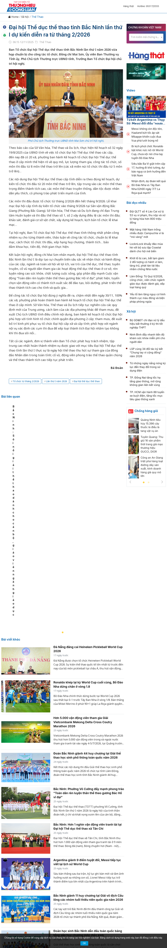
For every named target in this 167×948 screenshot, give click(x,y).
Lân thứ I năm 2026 (56, 381)
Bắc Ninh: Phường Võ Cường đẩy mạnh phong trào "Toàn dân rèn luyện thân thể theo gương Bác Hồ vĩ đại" (88, 661)
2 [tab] (148, 482)
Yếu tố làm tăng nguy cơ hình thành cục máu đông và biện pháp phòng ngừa (148, 298)
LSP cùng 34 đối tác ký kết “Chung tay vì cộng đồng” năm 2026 (146, 352)
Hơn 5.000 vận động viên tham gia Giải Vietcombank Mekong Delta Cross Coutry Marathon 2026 (82, 590)
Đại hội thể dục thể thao (87, 381)
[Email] (21, 903)
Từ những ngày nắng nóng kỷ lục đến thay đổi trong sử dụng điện (148, 367)
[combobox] (146, 37)
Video (131, 90)
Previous (130, 482)
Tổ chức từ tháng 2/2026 (26, 381)
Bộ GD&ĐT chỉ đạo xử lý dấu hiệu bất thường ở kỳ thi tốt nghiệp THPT (147, 324)
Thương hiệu (45, 877)
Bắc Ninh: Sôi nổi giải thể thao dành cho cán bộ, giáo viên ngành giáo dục (50, 482)
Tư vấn (127, 877)
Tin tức (17, 877)
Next (162, 482)
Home (13, 16)
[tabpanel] (64, 451)
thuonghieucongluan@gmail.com (70, 901)
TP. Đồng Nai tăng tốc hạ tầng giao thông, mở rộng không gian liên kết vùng (145, 381)
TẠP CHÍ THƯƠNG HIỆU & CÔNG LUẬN (82, 933)
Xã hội (25, 16)
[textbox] (146, 37)
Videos (150, 877)
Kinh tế (29, 877)
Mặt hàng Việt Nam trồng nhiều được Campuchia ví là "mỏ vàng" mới (147, 233)
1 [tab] (143, 482)
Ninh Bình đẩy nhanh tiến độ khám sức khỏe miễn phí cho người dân (147, 338)
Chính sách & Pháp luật (95, 877)
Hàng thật (128, 6)
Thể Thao (37, 16)
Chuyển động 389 (67, 877)
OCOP (116, 877)
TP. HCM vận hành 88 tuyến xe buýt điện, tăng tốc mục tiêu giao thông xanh (147, 395)
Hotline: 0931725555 (148, 6)
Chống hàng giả (146, 411)
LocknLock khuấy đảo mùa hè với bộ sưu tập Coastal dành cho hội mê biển (146, 247)
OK (84, 943)
